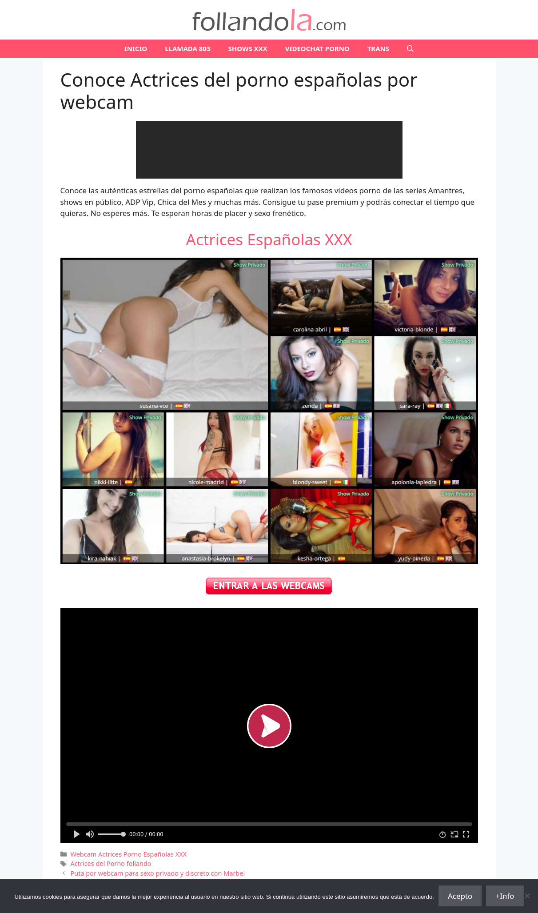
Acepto (460, 896)
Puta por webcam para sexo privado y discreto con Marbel (158, 873)
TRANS (378, 48)
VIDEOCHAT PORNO (317, 48)
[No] (526, 895)
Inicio (135, 48)
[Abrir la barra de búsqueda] (410, 49)
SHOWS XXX (247, 48)
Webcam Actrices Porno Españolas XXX (129, 854)
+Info (504, 896)
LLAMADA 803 (187, 48)
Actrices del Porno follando (111, 863)
